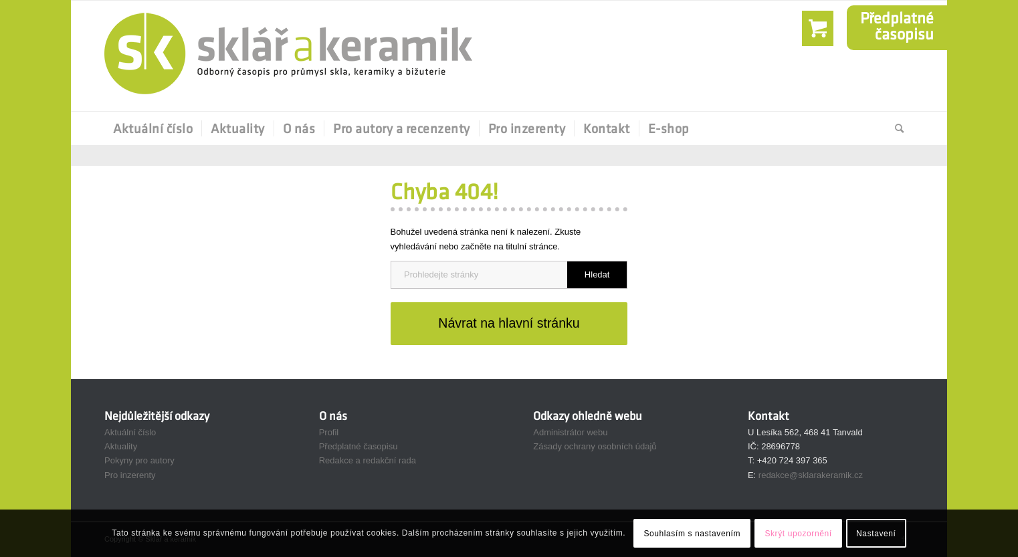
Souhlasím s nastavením (691, 533)
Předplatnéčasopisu (897, 25)
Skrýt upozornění (798, 533)
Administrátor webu (570, 432)
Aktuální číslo (130, 432)
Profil (329, 432)
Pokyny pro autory (139, 460)
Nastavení (876, 533)
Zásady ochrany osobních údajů (594, 446)
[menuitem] (152, 128)
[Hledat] (895, 128)
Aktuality (120, 446)
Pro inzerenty (130, 475)
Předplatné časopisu (358, 446)
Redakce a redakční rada (367, 460)
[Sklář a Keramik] (288, 56)
